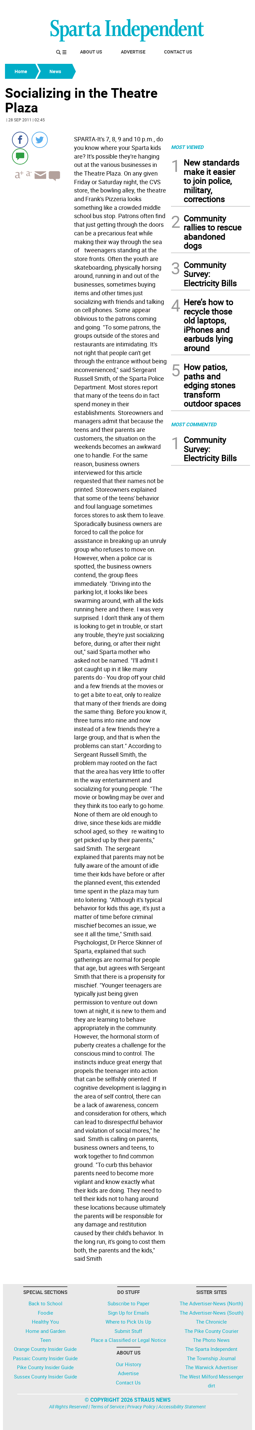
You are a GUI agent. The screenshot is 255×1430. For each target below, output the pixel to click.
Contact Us (178, 52)
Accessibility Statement (182, 1406)
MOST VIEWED (187, 147)
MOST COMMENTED (193, 424)
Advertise (133, 52)
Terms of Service (107, 1406)
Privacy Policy (141, 1406)
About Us (91, 52)
